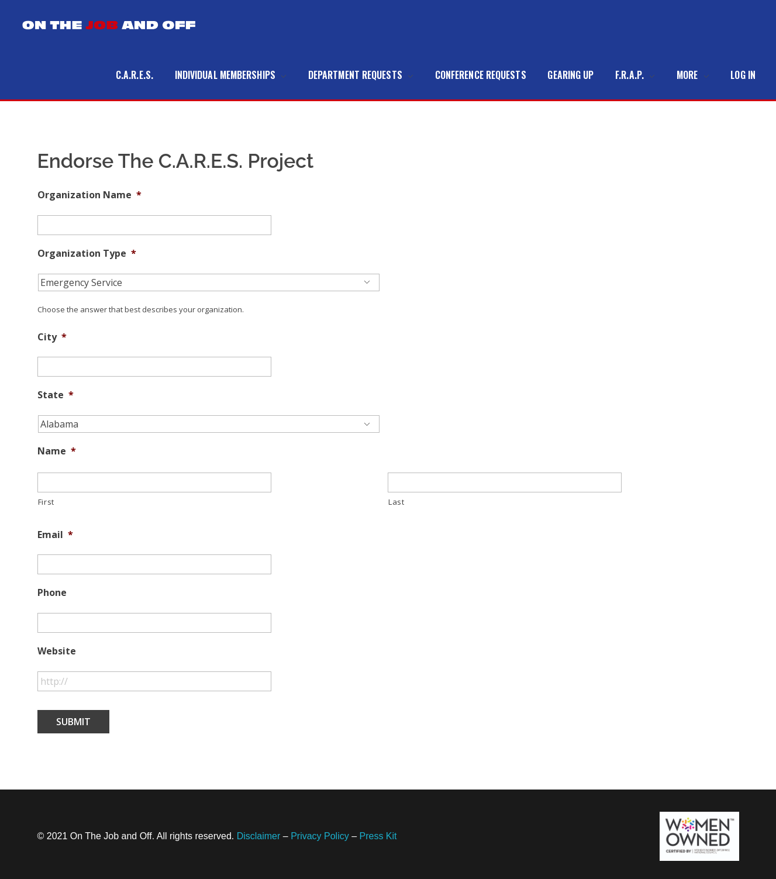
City (52, 337)
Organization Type (86, 253)
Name (56, 451)
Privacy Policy (320, 836)
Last (396, 502)
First (46, 502)
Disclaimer (259, 836)
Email (55, 535)
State (55, 395)
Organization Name (89, 195)
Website (56, 651)
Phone (52, 593)
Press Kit (378, 836)
